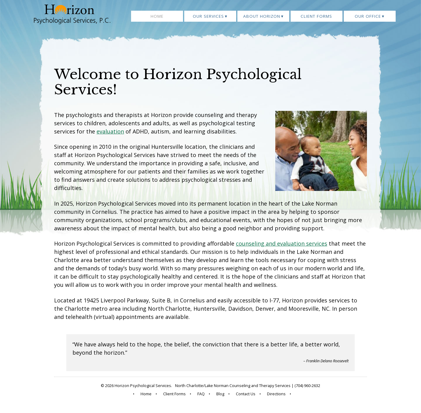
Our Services (208, 16)
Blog (220, 394)
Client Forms (316, 16)
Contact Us (245, 394)
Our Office (368, 16)
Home (157, 16)
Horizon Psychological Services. (143, 385)
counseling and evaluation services (281, 243)
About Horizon (261, 16)
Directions (276, 394)
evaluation (110, 131)
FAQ (201, 394)
